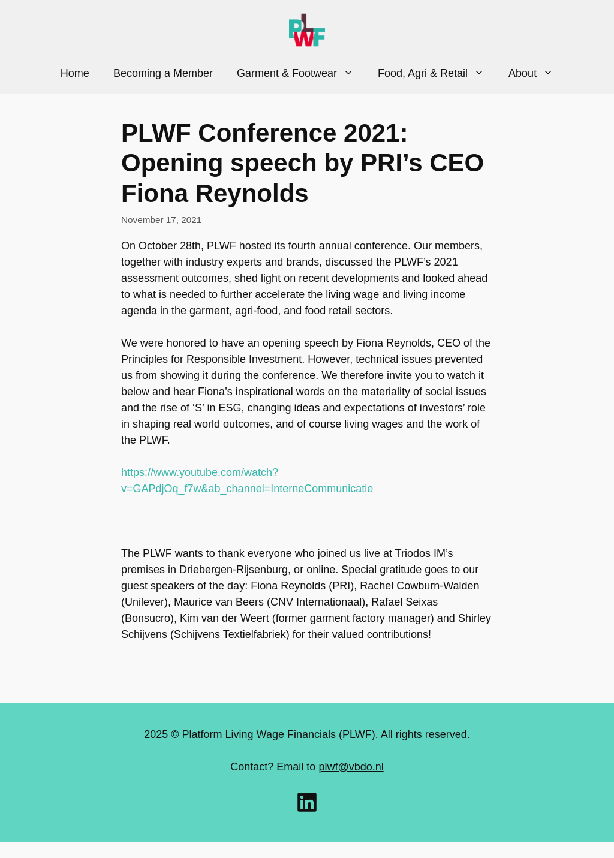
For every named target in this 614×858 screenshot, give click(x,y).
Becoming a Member (163, 73)
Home (75, 73)
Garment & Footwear (301, 73)
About (536, 73)
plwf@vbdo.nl (350, 767)
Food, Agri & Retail (437, 73)
